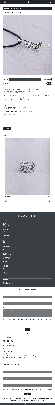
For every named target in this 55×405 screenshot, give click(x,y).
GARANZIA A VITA (35, 400)
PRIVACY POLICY (27, 398)
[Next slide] (49, 45)
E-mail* (4, 301)
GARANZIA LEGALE (7, 398)
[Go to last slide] (6, 45)
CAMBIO (42, 400)
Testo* (4, 307)
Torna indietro (7, 128)
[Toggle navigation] (29, 2)
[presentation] (13, 325)
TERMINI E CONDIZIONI (46, 398)
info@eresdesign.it (7, 351)
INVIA (27, 330)
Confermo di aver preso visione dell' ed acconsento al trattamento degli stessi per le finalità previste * (28, 320)
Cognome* (5, 376)
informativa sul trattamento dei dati (26, 319)
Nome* (4, 294)
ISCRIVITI (27, 394)
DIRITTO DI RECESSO (17, 398)
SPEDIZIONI (27, 400)
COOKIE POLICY (36, 398)
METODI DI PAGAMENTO (17, 400)
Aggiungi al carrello (46, 79)
